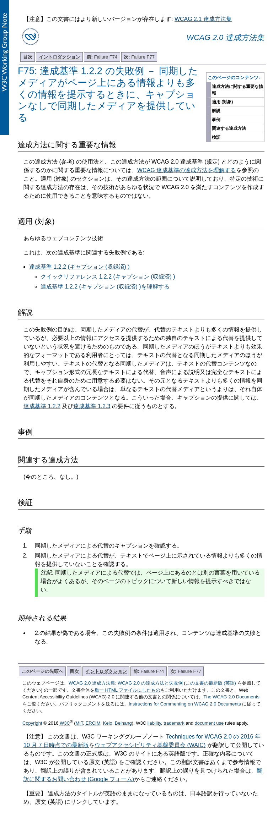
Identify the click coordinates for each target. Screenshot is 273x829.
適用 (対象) (222, 101)
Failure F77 (139, 57)
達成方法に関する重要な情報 (237, 89)
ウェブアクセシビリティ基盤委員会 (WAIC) (150, 745)
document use (209, 723)
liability (154, 723)
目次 (27, 57)
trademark (174, 723)
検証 (216, 137)
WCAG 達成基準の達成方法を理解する (186, 170)
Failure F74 (102, 57)
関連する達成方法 (229, 128)
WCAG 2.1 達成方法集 (203, 19)
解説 (216, 110)
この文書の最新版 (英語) (211, 683)
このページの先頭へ (42, 671)
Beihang (123, 723)
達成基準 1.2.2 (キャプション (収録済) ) (79, 267)
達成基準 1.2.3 (91, 406)
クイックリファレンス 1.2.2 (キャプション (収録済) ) (108, 277)
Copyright (32, 723)
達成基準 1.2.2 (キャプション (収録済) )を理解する (105, 287)
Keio (107, 723)
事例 (216, 119)
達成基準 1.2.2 (41, 406)
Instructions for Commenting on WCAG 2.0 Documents (185, 704)
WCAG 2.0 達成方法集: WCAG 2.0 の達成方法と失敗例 (126, 683)
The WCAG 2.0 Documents (231, 696)
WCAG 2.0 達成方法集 (225, 37)
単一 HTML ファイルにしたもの (127, 690)
